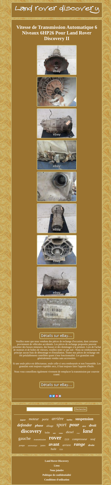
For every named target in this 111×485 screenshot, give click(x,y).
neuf (92, 439)
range (79, 444)
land (88, 431)
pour (74, 424)
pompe (22, 445)
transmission (40, 439)
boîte (47, 432)
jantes (43, 445)
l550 (61, 449)
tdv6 (84, 426)
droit (92, 425)
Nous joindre (57, 470)
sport (61, 424)
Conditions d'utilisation (56, 479)
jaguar (23, 420)
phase (39, 425)
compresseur (79, 439)
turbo (69, 419)
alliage (49, 425)
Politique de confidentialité (56, 475)
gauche (24, 438)
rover (55, 438)
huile (53, 449)
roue (78, 433)
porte (45, 419)
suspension (84, 419)
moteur (34, 419)
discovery (31, 431)
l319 (67, 439)
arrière (58, 418)
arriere (67, 445)
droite (91, 445)
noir (54, 433)
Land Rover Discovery (57, 461)
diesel (70, 432)
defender (24, 425)
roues (61, 433)
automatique (32, 445)
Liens (57, 465)
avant (54, 444)
